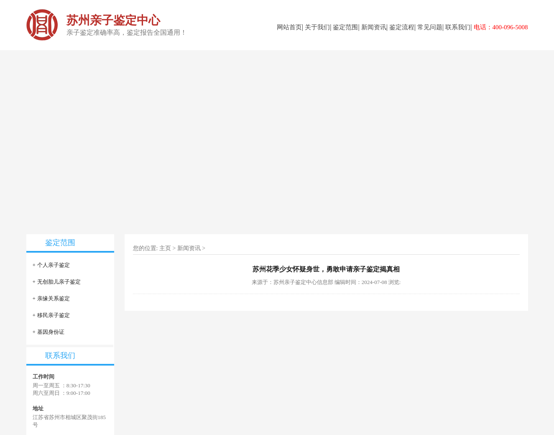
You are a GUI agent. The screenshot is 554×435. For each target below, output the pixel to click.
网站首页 (289, 27)
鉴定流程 (401, 27)
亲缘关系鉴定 (53, 298)
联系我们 (457, 27)
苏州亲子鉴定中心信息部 (303, 282)
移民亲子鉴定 (53, 315)
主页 (165, 248)
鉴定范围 (345, 27)
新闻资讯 (373, 27)
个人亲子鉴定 (53, 265)
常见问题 (429, 27)
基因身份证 (50, 332)
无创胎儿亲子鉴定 (59, 282)
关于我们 (317, 27)
